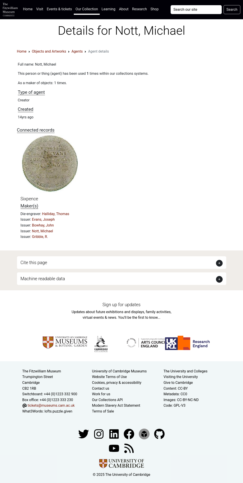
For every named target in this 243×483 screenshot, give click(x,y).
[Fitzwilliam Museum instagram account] (99, 434)
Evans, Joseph (43, 219)
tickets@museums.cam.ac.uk (50, 405)
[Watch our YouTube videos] (114, 448)
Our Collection (87, 9)
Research (139, 9)
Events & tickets (59, 9)
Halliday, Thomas (55, 214)
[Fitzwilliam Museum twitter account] (84, 434)
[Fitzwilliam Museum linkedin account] (129, 434)
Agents (77, 51)
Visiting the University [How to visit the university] (180, 377)
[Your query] (196, 9)
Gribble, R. (40, 237)
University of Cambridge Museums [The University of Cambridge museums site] (119, 371)
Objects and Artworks (49, 51)
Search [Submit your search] (231, 9)
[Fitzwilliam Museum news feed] (129, 448)
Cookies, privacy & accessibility (117, 382)
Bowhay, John (43, 225)
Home (28, 8)
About (124, 9)
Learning (108, 9)
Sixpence (29, 198)
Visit (39, 9)
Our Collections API (107, 400)
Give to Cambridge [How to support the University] (178, 382)
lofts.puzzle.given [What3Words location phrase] (58, 411)
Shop (154, 9)
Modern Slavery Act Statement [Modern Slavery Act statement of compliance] (116, 405)
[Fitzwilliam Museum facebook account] (114, 434)
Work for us (101, 394)
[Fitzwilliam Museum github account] (159, 434)
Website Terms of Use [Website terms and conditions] (109, 377)
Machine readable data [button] (43, 278)
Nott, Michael (42, 231)
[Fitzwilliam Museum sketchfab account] (144, 434)
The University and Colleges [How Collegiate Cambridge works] (185, 371)
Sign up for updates (121, 304)
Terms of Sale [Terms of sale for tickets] (103, 411)
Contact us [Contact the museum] (100, 388)
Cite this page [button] (34, 262)
